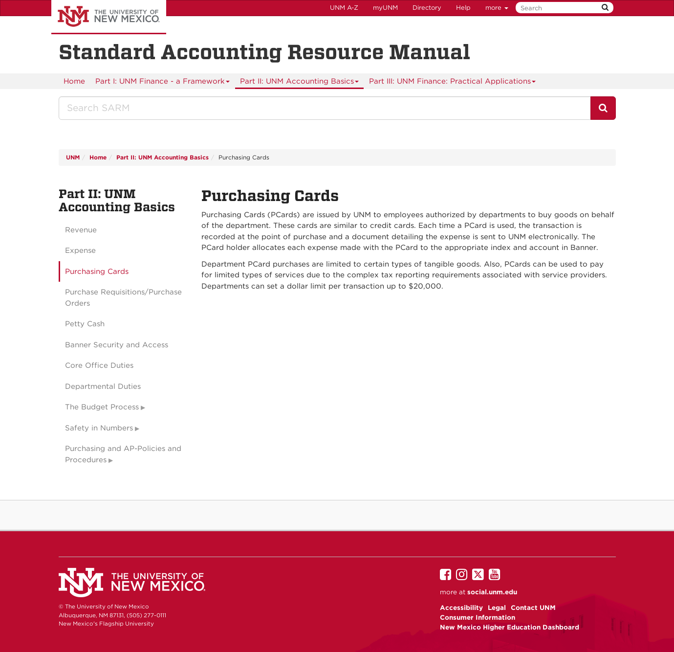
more (496, 7)
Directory (427, 7)
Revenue (81, 229)
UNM (73, 157)
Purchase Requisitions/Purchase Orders (123, 298)
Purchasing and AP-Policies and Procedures (123, 454)
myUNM (385, 7)
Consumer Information (477, 617)
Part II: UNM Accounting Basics (299, 83)
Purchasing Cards (97, 271)
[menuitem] (74, 81)
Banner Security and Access (116, 344)
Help (463, 7)
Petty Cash (85, 323)
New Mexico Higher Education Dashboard (509, 627)
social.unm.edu (492, 592)
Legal (497, 607)
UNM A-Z (344, 7)
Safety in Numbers (99, 428)
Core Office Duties (99, 365)
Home (74, 81)
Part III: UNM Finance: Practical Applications (452, 83)
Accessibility (461, 607)
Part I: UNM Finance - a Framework (162, 83)
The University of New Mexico (108, 17)
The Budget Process (102, 407)
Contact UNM (533, 607)
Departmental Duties (103, 386)
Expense (80, 250)
